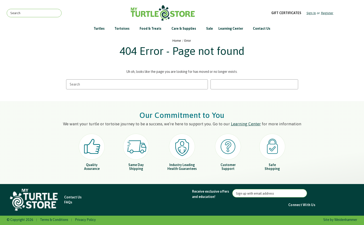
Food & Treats (153, 28)
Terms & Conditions (54, 220)
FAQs (68, 202)
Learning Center (233, 28)
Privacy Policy (85, 220)
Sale (209, 28)
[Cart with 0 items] (345, 13)
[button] (34, 200)
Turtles (101, 28)
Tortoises (124, 28)
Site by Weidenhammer (340, 220)
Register (327, 13)
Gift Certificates (286, 13)
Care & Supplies (186, 28)
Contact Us (261, 28)
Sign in (311, 13)
